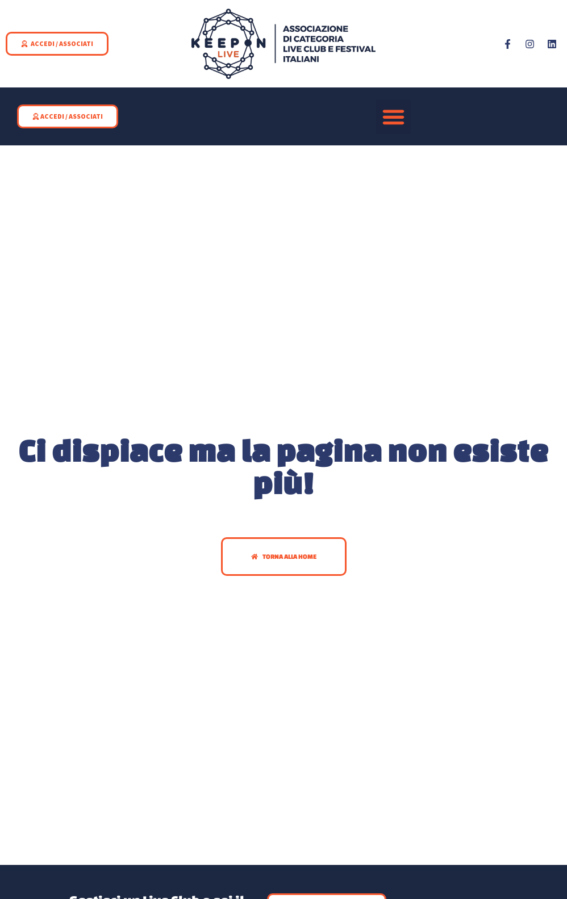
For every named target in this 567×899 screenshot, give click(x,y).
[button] (393, 117)
